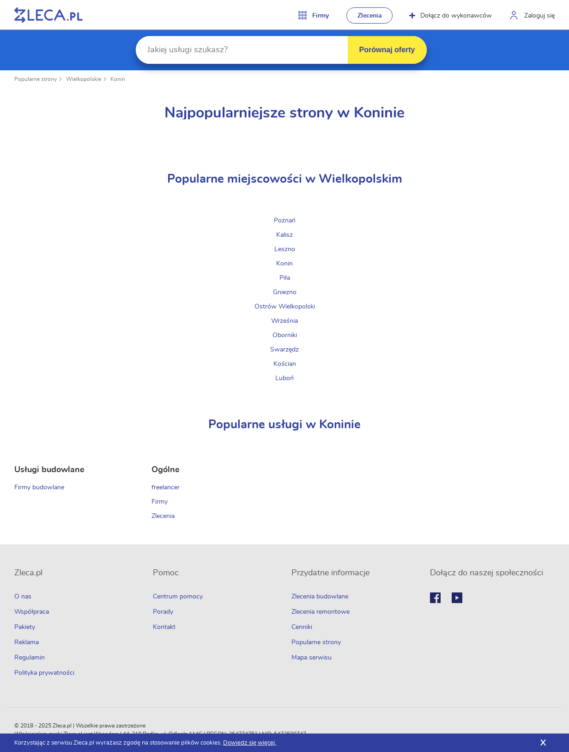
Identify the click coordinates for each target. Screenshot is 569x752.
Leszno (284, 249)
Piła (284, 278)
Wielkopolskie (83, 79)
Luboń (284, 378)
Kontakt (164, 627)
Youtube (457, 597)
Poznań (285, 220)
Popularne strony (35, 79)
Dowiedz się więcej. (249, 743)
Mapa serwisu (311, 657)
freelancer (165, 487)
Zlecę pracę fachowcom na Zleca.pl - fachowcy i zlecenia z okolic (48, 15)
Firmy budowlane (39, 487)
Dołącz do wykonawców (450, 15)
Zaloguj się (539, 15)
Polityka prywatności (44, 673)
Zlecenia (369, 15)
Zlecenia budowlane (319, 596)
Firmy (159, 502)
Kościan (284, 364)
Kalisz (284, 235)
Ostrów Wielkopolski (284, 306)
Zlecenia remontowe (320, 612)
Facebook (435, 597)
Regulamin (29, 657)
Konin (117, 79)
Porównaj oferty (387, 50)
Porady (163, 612)
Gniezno (285, 292)
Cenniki (301, 627)
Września (284, 321)
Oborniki (284, 335)
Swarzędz (284, 349)
